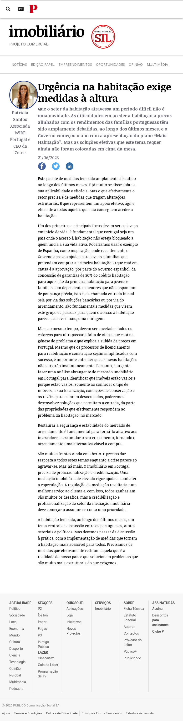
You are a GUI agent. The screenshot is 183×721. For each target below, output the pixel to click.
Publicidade (132, 658)
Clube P (158, 631)
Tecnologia (17, 662)
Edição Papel (43, 64)
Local (13, 622)
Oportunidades (110, 64)
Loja (69, 615)
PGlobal (15, 675)
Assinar (158, 609)
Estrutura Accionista (140, 713)
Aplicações (74, 609)
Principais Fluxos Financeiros (101, 713)
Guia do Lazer (48, 665)
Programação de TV (48, 674)
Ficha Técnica (134, 609)
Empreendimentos (75, 64)
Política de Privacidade (62, 713)
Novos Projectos (73, 631)
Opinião (136, 64)
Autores (129, 627)
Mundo (14, 635)
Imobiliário (103, 609)
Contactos (131, 633)
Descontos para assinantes (160, 620)
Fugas (42, 629)
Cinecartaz (46, 658)
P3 (40, 635)
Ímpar (42, 622)
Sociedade (17, 615)
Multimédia (157, 64)
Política (14, 609)
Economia (16, 629)
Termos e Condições (28, 713)
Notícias (19, 64)
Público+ (130, 651)
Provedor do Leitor (133, 642)
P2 (40, 609)
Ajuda (6, 713)
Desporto (16, 649)
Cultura (14, 642)
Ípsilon (43, 615)
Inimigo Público (43, 644)
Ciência (14, 655)
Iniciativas (73, 622)
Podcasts (16, 689)
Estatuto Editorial (130, 617)
